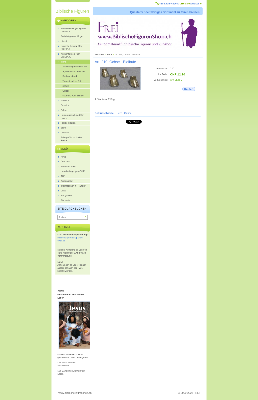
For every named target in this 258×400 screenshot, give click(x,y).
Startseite (99, 54)
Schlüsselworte (104, 113)
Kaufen (188, 89)
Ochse (128, 113)
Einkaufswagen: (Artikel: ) (181, 3)
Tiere (109, 54)
